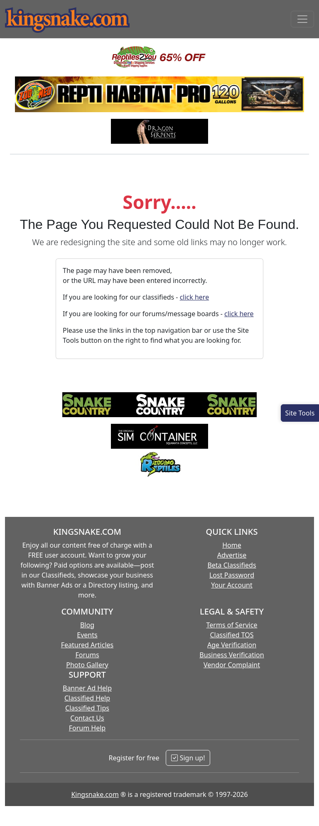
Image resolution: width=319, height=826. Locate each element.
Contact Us (87, 718)
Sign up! (188, 757)
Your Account (231, 585)
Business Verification (231, 654)
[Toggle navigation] (302, 19)
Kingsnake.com (94, 794)
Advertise (231, 555)
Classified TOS (231, 634)
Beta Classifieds (231, 565)
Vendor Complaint (232, 664)
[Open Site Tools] (300, 413)
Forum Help (87, 728)
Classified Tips (87, 708)
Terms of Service (232, 624)
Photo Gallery (87, 664)
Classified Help (87, 698)
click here (194, 297)
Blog (87, 624)
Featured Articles (87, 644)
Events (87, 634)
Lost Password (231, 575)
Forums (87, 654)
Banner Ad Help (87, 688)
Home (231, 545)
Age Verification (231, 644)
